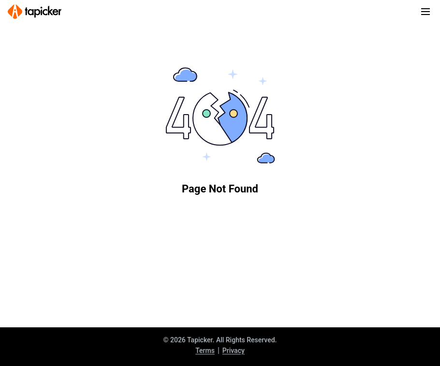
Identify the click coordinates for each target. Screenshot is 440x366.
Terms (205, 350)
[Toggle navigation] (425, 11)
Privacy (233, 350)
